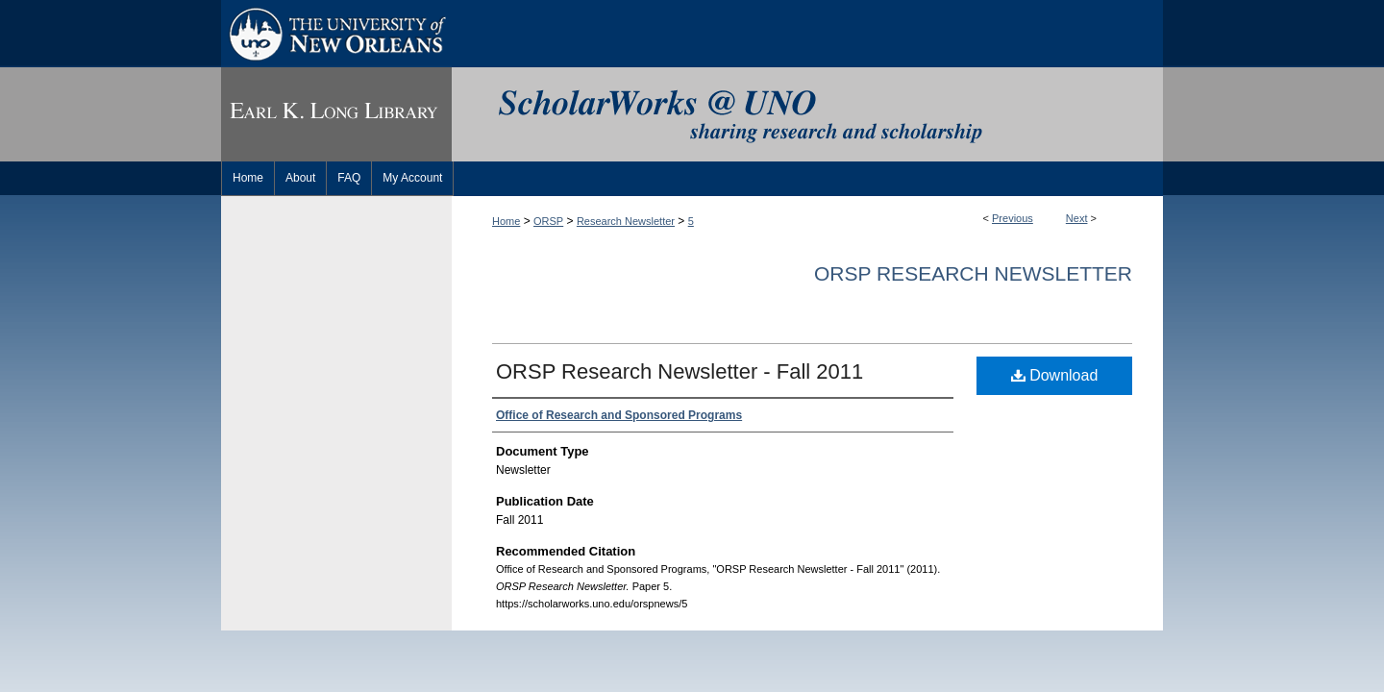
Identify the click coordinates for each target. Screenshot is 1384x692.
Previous (1012, 218)
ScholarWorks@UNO (807, 114)
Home (506, 221)
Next (1077, 218)
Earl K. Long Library (336, 114)
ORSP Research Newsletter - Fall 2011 (679, 371)
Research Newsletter (626, 221)
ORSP (548, 221)
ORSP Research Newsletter (973, 273)
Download (1055, 375)
